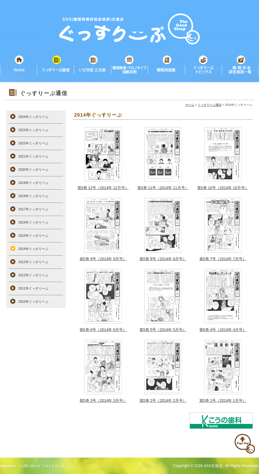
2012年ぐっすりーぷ (33, 275)
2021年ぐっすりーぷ (33, 156)
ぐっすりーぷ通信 (209, 104)
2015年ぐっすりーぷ (33, 236)
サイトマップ (54, 466)
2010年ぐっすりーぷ (33, 302)
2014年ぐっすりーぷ (33, 249)
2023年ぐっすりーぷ (33, 130)
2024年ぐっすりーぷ (33, 117)
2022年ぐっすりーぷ (33, 143)
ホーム (189, 104)
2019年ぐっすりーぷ (33, 183)
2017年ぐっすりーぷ (33, 209)
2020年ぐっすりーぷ (33, 170)
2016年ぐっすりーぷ (33, 222)
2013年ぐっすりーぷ (33, 262)
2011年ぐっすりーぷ (33, 288)
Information (8, 466)
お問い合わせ (30, 466)
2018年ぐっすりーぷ (33, 196)
